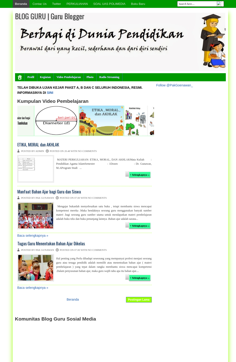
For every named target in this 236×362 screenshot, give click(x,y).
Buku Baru (138, 4)
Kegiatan (45, 77)
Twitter (56, 4)
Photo (90, 77)
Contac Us (39, 4)
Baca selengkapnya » (32, 235)
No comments (87, 151)
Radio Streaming (109, 77)
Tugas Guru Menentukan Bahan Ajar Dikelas (51, 243)
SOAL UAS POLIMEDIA (109, 4)
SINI (50, 92)
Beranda (21, 4)
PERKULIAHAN (77, 4)
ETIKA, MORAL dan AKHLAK (38, 144)
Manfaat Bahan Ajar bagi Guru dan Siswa (49, 191)
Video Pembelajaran (69, 77)
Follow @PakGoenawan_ (174, 85)
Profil (31, 77)
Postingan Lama (139, 299)
